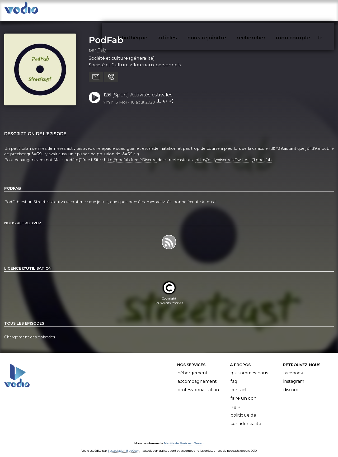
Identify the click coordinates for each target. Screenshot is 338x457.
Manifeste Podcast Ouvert (184, 438)
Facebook (293, 367)
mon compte (301, 9)
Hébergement (192, 367)
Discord (291, 384)
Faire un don (243, 392)
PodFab (106, 34)
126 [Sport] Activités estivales (137, 89)
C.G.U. (236, 401)
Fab (101, 44)
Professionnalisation (198, 384)
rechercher (260, 9)
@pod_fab (262, 154)
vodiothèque (143, 9)
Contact (239, 384)
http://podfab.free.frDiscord (130, 154)
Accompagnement (197, 376)
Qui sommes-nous (249, 367)
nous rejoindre (217, 9)
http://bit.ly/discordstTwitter (222, 154)
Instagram (293, 376)
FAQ (234, 376)
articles (179, 9)
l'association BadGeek (123, 445)
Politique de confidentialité (246, 414)
